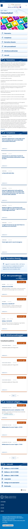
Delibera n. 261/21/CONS (11, 472)
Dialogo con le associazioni (11, 483)
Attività (2, 508)
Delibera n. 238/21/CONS (11, 475)
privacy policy (5, 523)
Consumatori (21, 282)
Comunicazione (4, 514)
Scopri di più (3, 129)
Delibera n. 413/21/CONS (11, 468)
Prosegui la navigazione (8, 526)
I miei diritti (7, 479)
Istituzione (3, 501)
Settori (5, 10)
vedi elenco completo (21, 278)
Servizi (2, 511)
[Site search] (26, 5)
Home (2, 10)
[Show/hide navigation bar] (2, 5)
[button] (4, 1)
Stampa (23, 490)
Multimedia (7, 486)
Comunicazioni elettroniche (8, 414)
